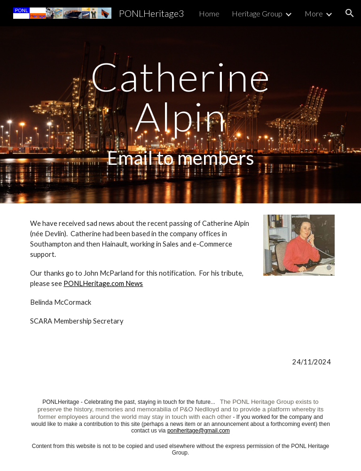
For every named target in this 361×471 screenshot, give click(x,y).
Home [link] (209, 13)
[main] (180, 115)
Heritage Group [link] (257, 13)
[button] (349, 13)
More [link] (314, 13)
